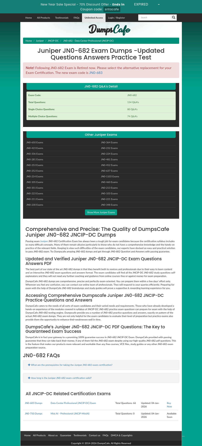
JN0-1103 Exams (110, 176)
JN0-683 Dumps (33, 403)
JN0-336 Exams (34, 153)
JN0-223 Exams (34, 193)
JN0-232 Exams (109, 148)
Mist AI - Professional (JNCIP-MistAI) (70, 413)
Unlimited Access (94, 17)
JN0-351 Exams (34, 187)
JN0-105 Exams (34, 182)
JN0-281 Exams (34, 159)
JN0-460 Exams (109, 182)
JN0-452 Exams (109, 165)
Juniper (40, 40)
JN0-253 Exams (34, 165)
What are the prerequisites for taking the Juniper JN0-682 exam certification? (70, 364)
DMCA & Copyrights (122, 435)
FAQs (76, 17)
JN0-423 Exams (34, 148)
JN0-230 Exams (34, 204)
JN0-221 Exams (109, 199)
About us (53, 435)
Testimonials (61, 17)
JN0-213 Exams (109, 187)
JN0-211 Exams (34, 199)
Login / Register (116, 17)
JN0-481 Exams (109, 159)
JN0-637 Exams (109, 170)
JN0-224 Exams (109, 153)
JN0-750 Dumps (33, 413)
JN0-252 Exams (34, 170)
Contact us (94, 435)
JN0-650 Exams (34, 142)
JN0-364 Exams (109, 142)
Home (28, 17)
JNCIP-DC (53, 40)
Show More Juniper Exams (101, 212)
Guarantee (65, 435)
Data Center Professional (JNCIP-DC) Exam (73, 403)
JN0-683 (96, 72)
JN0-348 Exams (109, 204)
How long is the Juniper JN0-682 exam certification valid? (60, 377)
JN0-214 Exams (34, 176)
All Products (43, 17)
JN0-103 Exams (109, 193)
